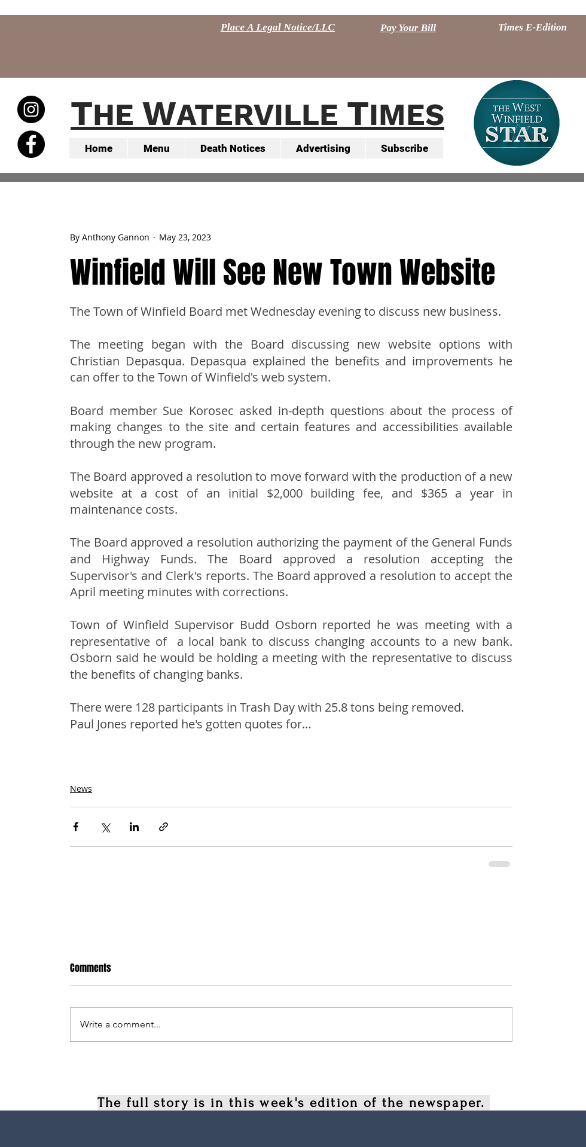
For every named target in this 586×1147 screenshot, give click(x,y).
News (81, 788)
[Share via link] (163, 826)
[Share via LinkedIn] (134, 826)
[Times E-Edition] (532, 27)
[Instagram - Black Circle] (31, 109)
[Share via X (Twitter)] (105, 826)
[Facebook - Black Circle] (31, 144)
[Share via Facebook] (75, 826)
